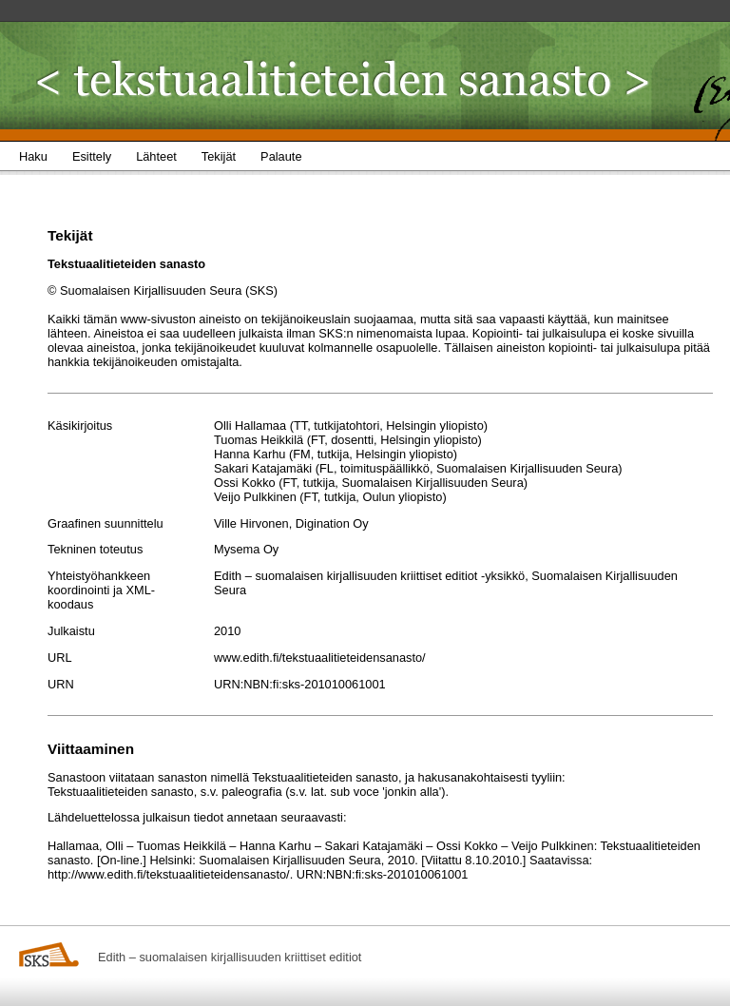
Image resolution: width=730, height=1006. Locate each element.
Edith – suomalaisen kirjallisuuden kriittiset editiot (229, 957)
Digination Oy (332, 523)
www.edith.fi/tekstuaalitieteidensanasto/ (320, 657)
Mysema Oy (246, 549)
